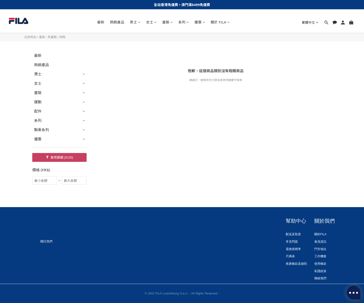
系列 (183, 22)
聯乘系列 (41, 129)
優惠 (200, 22)
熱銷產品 (117, 22)
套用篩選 (59, 157)
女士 (151, 22)
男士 (135, 22)
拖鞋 (62, 37)
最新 (100, 22)
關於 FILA (220, 22)
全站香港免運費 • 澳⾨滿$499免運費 (182, 4)
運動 (38, 101)
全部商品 (30, 37)
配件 (38, 111)
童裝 (167, 22)
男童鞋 (52, 37)
